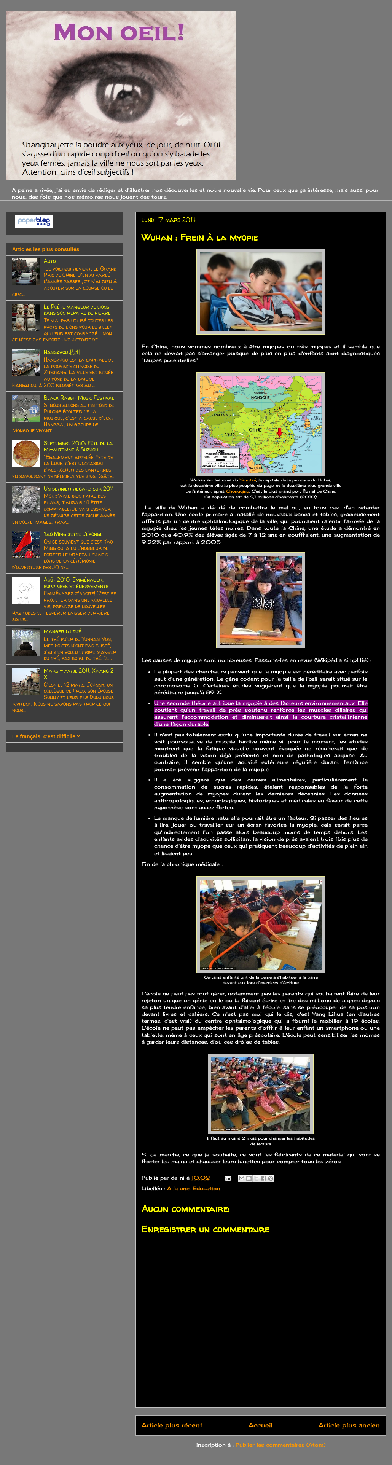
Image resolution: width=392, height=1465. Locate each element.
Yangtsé (248, 480)
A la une (178, 1188)
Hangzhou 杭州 (62, 351)
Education (206, 1188)
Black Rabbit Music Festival (79, 397)
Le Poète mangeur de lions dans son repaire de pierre (77, 310)
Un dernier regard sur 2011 (79, 488)
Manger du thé (62, 631)
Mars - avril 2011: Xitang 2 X (78, 674)
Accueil (260, 1425)
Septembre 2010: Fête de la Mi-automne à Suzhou (78, 446)
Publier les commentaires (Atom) (280, 1445)
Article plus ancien (349, 1425)
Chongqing (237, 491)
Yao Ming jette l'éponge (73, 533)
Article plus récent (172, 1425)
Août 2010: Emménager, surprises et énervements (76, 583)
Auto (50, 261)
